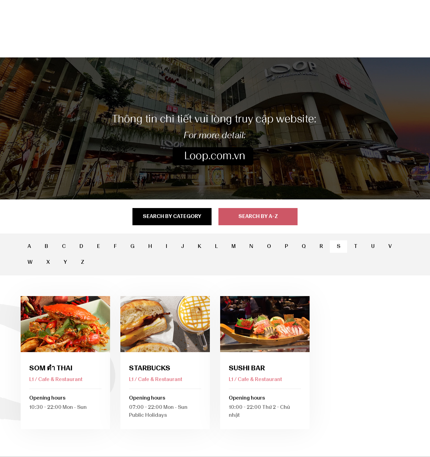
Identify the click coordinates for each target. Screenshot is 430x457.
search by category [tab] (172, 216)
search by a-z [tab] (258, 216)
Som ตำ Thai (51, 368)
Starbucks (149, 368)
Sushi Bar (247, 368)
